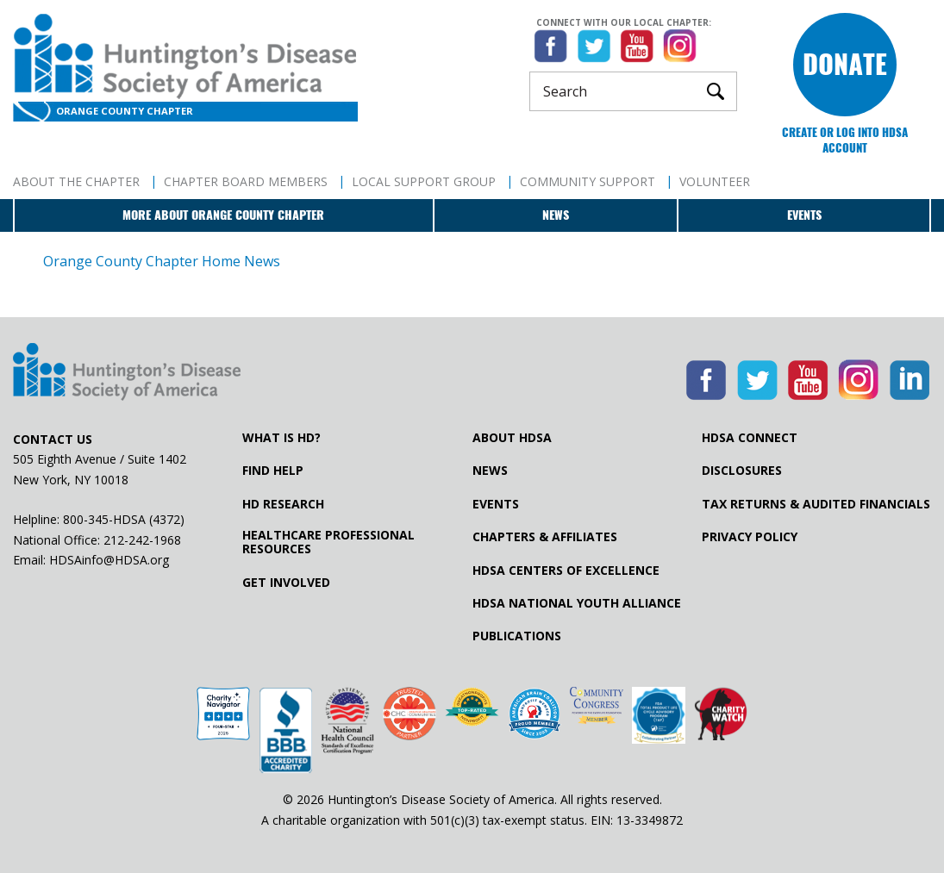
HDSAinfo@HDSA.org (109, 560)
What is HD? (281, 438)
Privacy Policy (749, 537)
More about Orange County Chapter (223, 215)
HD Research (283, 504)
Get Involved (286, 582)
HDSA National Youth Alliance (576, 603)
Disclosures (742, 470)
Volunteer (714, 181)
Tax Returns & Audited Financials (816, 504)
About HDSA (512, 438)
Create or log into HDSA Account (845, 140)
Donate (845, 64)
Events (804, 215)
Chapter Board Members (246, 181)
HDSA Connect (749, 438)
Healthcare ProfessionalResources (328, 542)
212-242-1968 (142, 540)
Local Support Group (424, 181)
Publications (516, 636)
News (555, 215)
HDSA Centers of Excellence (566, 570)
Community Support (587, 181)
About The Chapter (76, 181)
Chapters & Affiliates (544, 537)
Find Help (272, 470)
